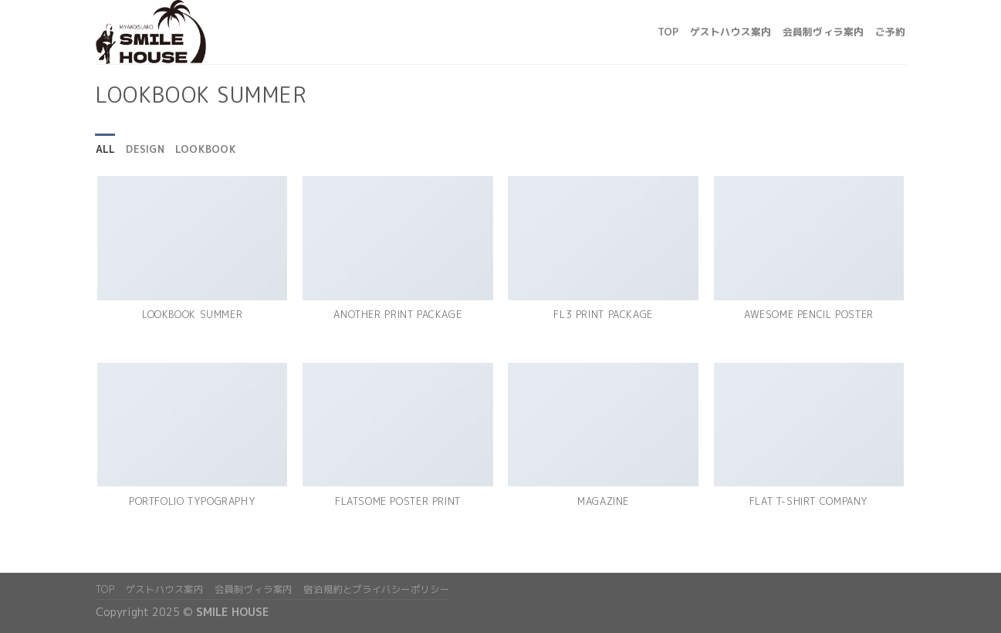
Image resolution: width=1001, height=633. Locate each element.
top (668, 32)
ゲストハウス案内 (731, 32)
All (106, 149)
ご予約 (890, 32)
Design (145, 149)
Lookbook (205, 149)
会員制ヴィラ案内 (823, 32)
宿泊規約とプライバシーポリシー (376, 589)
